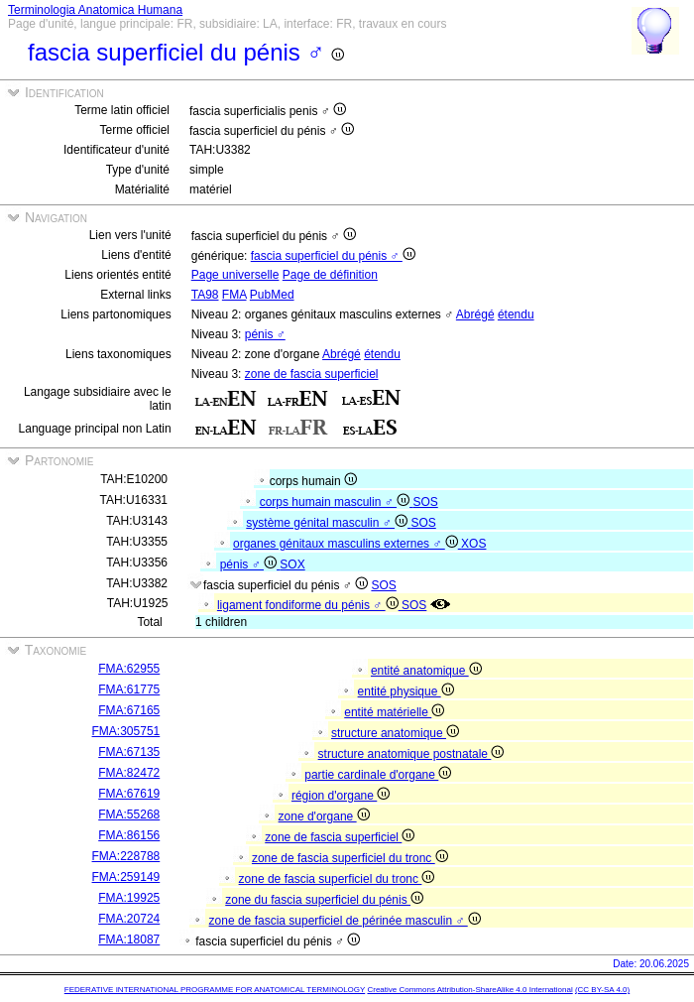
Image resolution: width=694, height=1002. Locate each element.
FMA (234, 295)
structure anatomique (395, 733)
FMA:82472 (129, 773)
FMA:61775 (129, 689)
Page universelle (235, 275)
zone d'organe (324, 816)
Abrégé (475, 314)
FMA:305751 (126, 731)
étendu (516, 314)
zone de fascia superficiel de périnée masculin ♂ (345, 921)
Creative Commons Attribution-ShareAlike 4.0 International (469, 989)
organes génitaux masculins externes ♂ (347, 544)
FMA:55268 (129, 814)
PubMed (272, 295)
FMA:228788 (126, 856)
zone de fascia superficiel (312, 374)
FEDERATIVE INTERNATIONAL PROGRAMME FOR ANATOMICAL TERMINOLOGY (214, 989)
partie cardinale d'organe (377, 775)
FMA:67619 (129, 794)
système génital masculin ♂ (328, 523)
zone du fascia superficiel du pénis (324, 900)
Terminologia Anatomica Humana (95, 10)
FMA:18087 (129, 939)
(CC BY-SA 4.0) (602, 989)
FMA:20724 (129, 919)
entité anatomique (426, 671)
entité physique (406, 691)
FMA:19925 (129, 898)
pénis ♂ (265, 334)
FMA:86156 (129, 835)
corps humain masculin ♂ (336, 502)
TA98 (205, 295)
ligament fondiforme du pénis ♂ (309, 605)
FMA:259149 (126, 877)
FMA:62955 (129, 669)
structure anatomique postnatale (411, 754)
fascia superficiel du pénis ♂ (333, 256)
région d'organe (340, 796)
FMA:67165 (129, 710)
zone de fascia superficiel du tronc (350, 858)
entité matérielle (394, 712)
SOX (292, 564)
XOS (473, 544)
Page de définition (330, 275)
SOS (424, 502)
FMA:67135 (129, 752)
